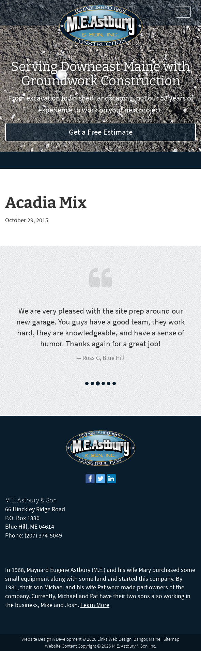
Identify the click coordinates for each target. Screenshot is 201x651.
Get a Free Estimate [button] (101, 132)
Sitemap (172, 639)
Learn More (94, 605)
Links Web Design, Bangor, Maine (128, 639)
